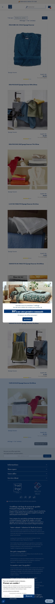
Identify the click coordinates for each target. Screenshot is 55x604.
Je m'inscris (27, 319)
